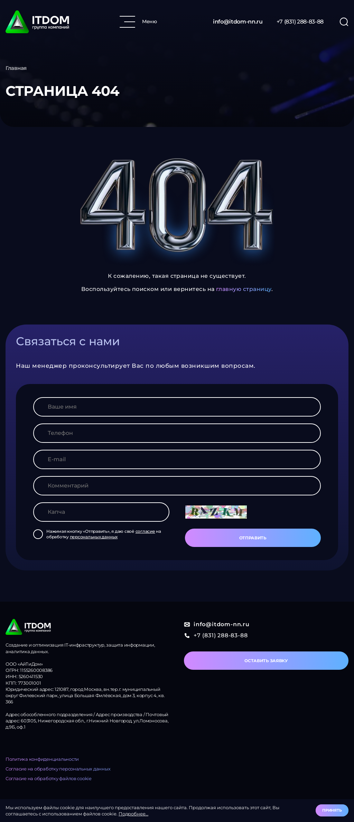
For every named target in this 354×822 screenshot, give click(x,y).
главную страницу (243, 289)
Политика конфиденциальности (42, 759)
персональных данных (94, 536)
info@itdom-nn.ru (238, 21)
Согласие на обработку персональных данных (58, 768)
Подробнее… (133, 813)
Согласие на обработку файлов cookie (49, 778)
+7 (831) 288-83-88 (300, 21)
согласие (145, 531)
